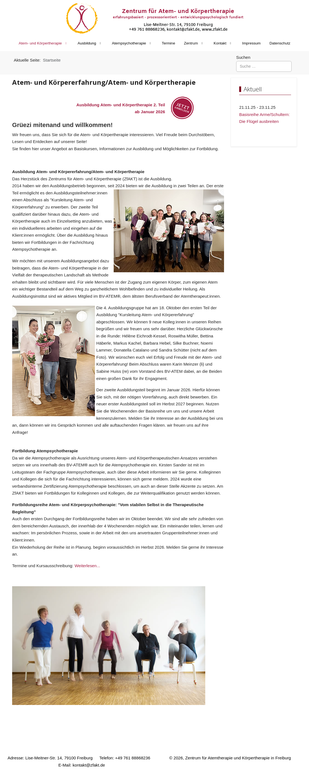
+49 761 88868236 (132, 757)
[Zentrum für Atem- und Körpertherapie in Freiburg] (154, 18)
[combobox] (264, 66)
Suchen (243, 57)
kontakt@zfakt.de (89, 765)
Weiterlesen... (87, 565)
